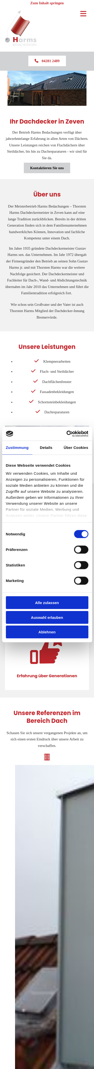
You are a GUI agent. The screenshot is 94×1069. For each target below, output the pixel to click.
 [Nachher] (48, 757)
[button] (47, 61)
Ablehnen (46, 632)
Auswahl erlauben (47, 617)
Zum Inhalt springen (47, 3)
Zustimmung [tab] (17, 447)
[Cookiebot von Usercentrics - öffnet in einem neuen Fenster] (67, 433)
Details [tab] (46, 447)
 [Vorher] (46, 757)
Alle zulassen (47, 603)
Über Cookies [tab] (76, 447)
